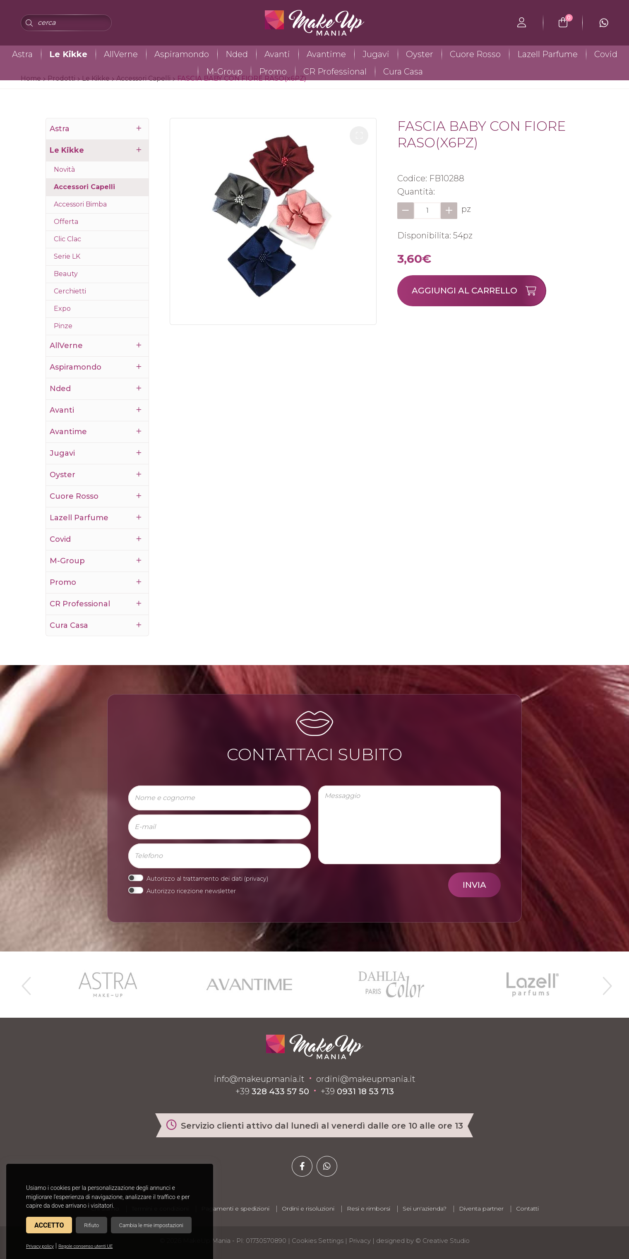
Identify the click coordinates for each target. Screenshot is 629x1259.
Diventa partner (481, 1208)
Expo (62, 308)
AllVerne (121, 54)
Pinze (63, 326)
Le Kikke (68, 54)
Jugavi (376, 54)
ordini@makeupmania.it (365, 1079)
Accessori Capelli (84, 187)
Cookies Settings (317, 1241)
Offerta (66, 222)
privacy (256, 878)
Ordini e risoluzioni (308, 1208)
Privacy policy (40, 1246)
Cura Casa (403, 72)
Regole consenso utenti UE (85, 1246)
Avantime (326, 54)
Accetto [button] (49, 1225)
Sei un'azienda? (425, 1208)
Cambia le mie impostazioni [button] (151, 1225)
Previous (25, 982)
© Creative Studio (442, 1241)
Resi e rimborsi (368, 1208)
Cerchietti (70, 291)
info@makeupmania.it (259, 1079)
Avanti (277, 54)
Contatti (527, 1208)
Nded (237, 54)
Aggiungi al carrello (478, 290)
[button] (359, 135)
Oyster (419, 54)
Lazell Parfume (547, 54)
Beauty (66, 274)
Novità (64, 169)
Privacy (360, 1241)
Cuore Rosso (475, 54)
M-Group (224, 72)
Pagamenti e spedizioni (235, 1208)
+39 (272, 1091)
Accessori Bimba (80, 204)
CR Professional (335, 72)
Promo (273, 72)
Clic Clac (67, 239)
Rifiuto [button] (91, 1225)
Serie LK (67, 256)
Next (604, 982)
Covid (605, 54)
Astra (22, 54)
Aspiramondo (181, 54)
